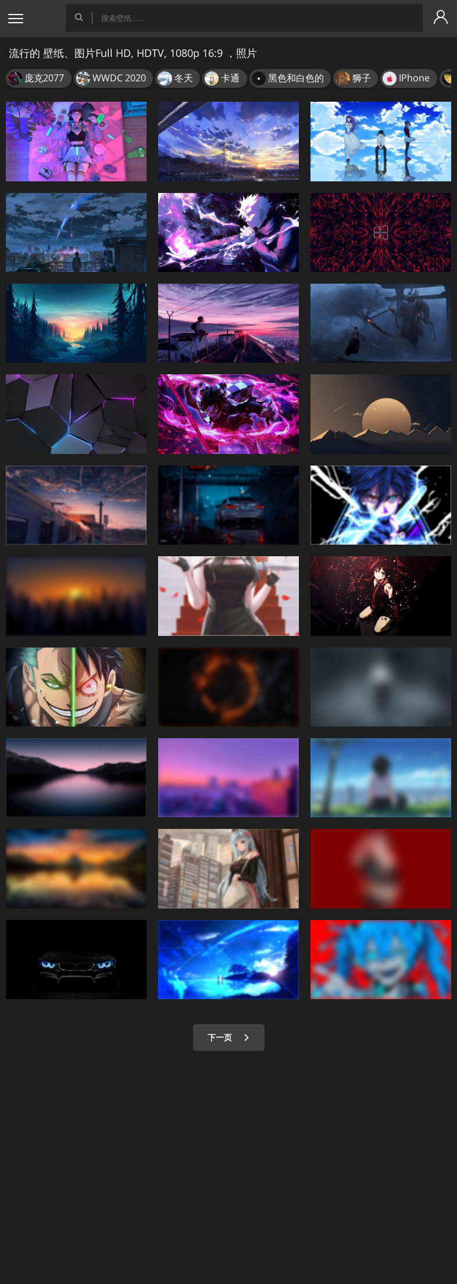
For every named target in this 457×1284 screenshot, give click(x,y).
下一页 (229, 1037)
